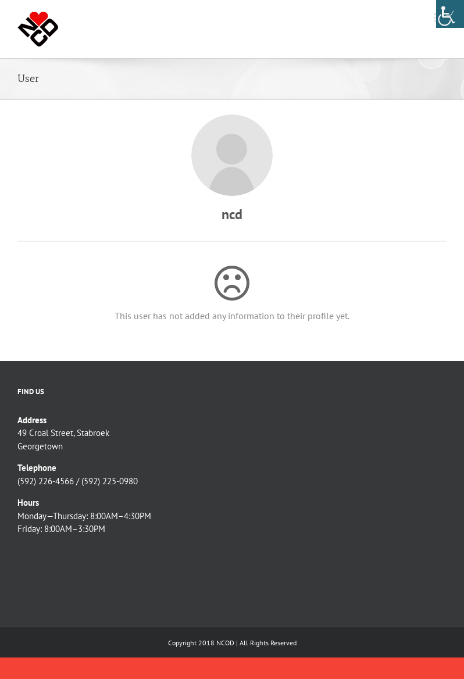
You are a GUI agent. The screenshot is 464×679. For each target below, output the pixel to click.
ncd (232, 214)
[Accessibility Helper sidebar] (450, 14)
